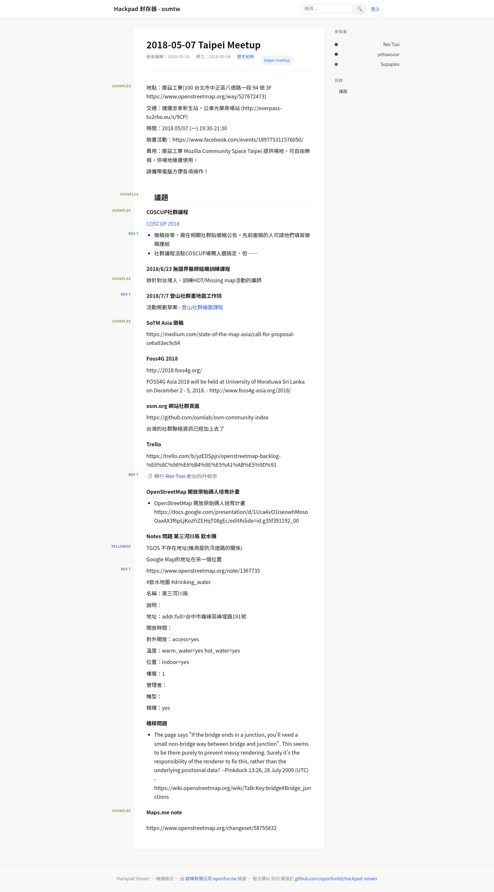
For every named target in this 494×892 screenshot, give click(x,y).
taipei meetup (277, 60)
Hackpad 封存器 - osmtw (147, 9)
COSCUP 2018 (162, 223)
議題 (343, 91)
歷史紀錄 (245, 56)
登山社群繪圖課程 (202, 307)
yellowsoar (388, 54)
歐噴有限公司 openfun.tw (210, 878)
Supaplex (390, 64)
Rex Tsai (175, 476)
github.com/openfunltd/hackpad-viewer (336, 878)
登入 (375, 8)
